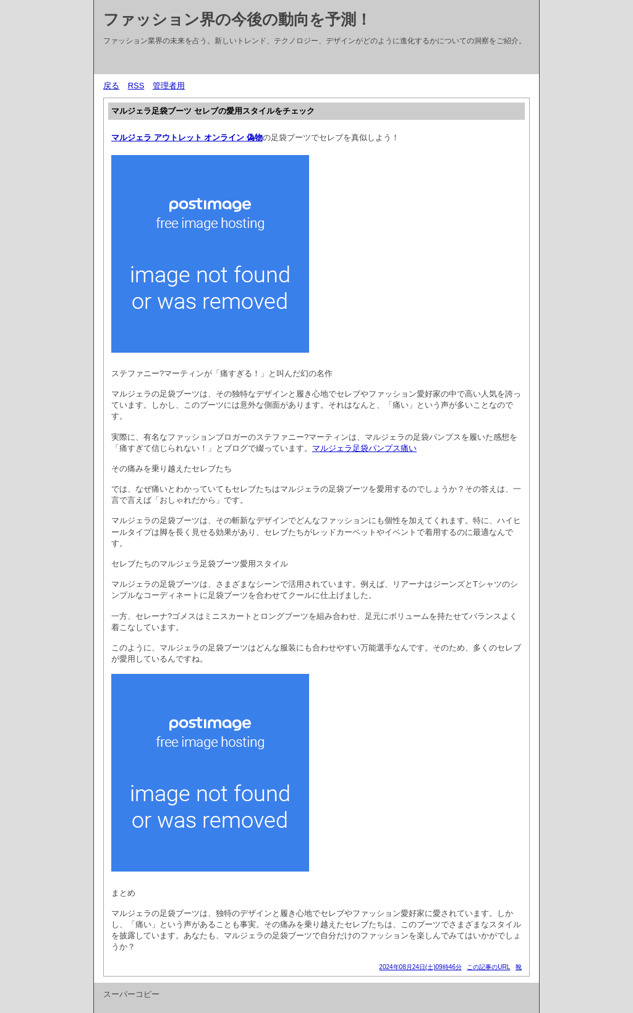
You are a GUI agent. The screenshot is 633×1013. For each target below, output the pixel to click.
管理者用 (169, 85)
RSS (136, 85)
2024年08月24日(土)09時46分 (420, 967)
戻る (111, 85)
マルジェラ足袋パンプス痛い (364, 448)
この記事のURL (488, 967)
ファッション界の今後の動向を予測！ (237, 19)
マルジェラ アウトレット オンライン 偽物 (187, 137)
